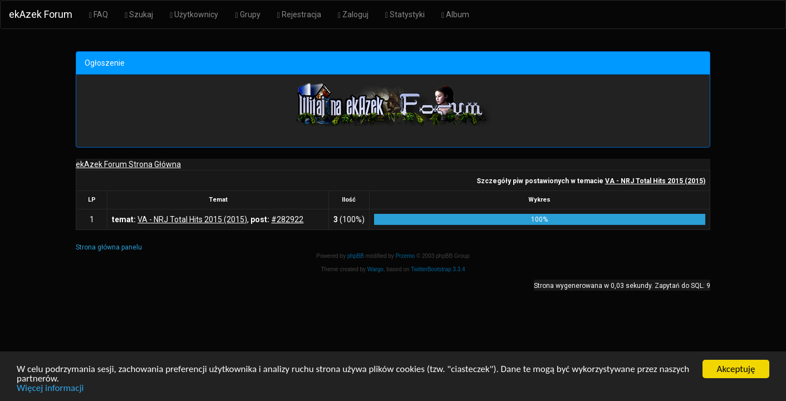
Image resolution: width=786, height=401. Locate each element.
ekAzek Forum (40, 14)
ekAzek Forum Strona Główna (128, 164)
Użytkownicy (194, 14)
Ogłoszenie (105, 62)
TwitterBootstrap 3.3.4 (438, 269)
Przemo (405, 256)
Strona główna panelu (109, 247)
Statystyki (405, 14)
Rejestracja (299, 14)
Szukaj (139, 14)
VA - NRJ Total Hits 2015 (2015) (655, 181)
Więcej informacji (50, 388)
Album (455, 14)
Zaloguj (353, 14)
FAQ (98, 14)
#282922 (287, 219)
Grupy (247, 14)
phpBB (355, 256)
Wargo (375, 269)
